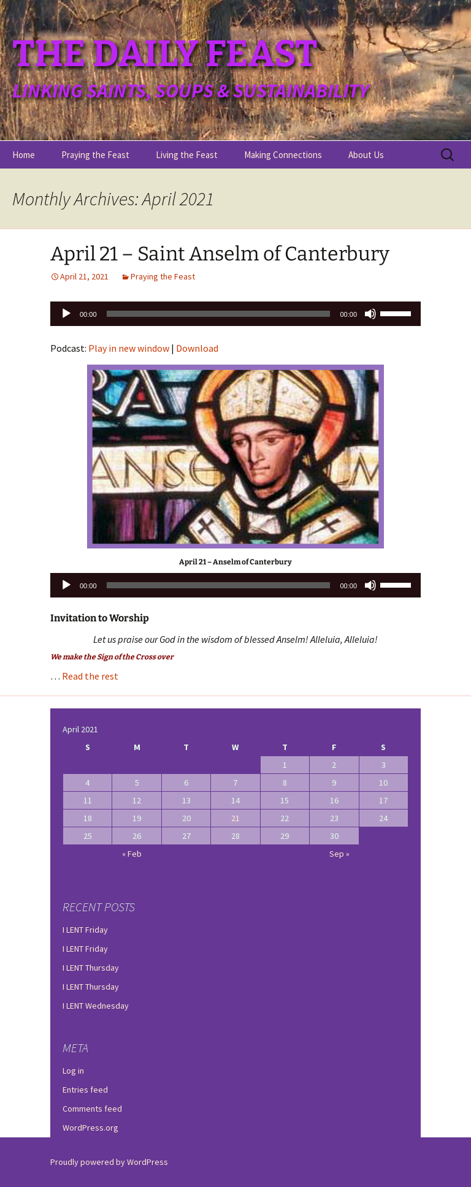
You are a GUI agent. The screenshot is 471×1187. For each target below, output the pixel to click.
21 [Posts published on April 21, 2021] (235, 818)
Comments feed (92, 1108)
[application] (235, 313)
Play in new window (128, 348)
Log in (73, 1070)
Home (23, 155)
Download (197, 348)
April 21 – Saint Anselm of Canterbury (219, 253)
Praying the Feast (95, 155)
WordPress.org (90, 1127)
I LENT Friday (85, 929)
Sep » (339, 853)
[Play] (66, 314)
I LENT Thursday (91, 967)
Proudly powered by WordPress (109, 1161)
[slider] (219, 314)
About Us (366, 155)
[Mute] (370, 314)
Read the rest (90, 676)
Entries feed (85, 1089)
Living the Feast (187, 155)
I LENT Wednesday (96, 1005)
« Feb (132, 853)
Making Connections (283, 155)
